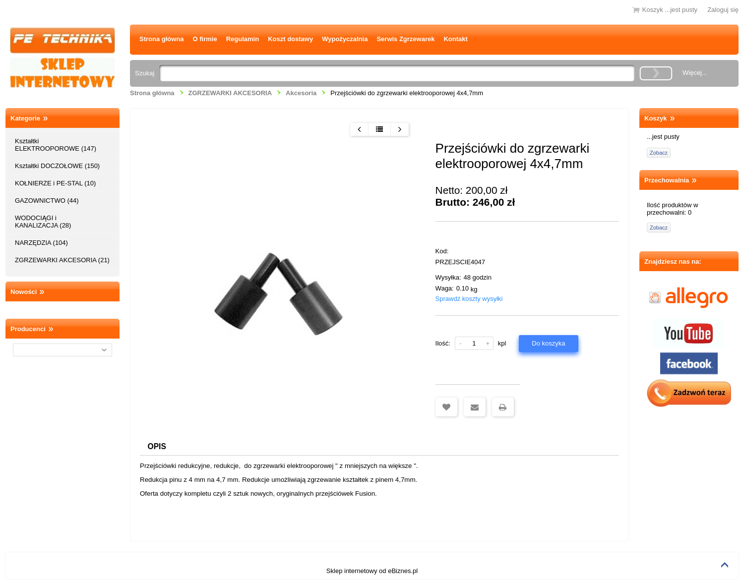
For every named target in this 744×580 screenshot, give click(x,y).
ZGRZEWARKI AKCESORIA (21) (62, 260)
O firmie (205, 39)
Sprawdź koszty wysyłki (469, 298)
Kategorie (25, 118)
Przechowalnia (666, 180)
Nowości (23, 291)
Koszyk (655, 118)
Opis (157, 446)
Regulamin (242, 39)
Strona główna (161, 39)
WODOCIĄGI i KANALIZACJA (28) (43, 221)
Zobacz (659, 153)
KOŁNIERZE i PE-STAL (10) (55, 183)
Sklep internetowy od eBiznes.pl (372, 571)
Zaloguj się (723, 9)
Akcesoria (301, 93)
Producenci (28, 329)
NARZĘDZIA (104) (41, 242)
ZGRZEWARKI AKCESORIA (230, 93)
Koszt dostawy (290, 39)
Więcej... (694, 72)
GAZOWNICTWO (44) (47, 200)
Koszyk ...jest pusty (669, 9)
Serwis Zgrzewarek (405, 39)
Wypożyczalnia (345, 39)
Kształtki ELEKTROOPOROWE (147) (55, 144)
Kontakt (455, 39)
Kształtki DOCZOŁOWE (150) (57, 166)
